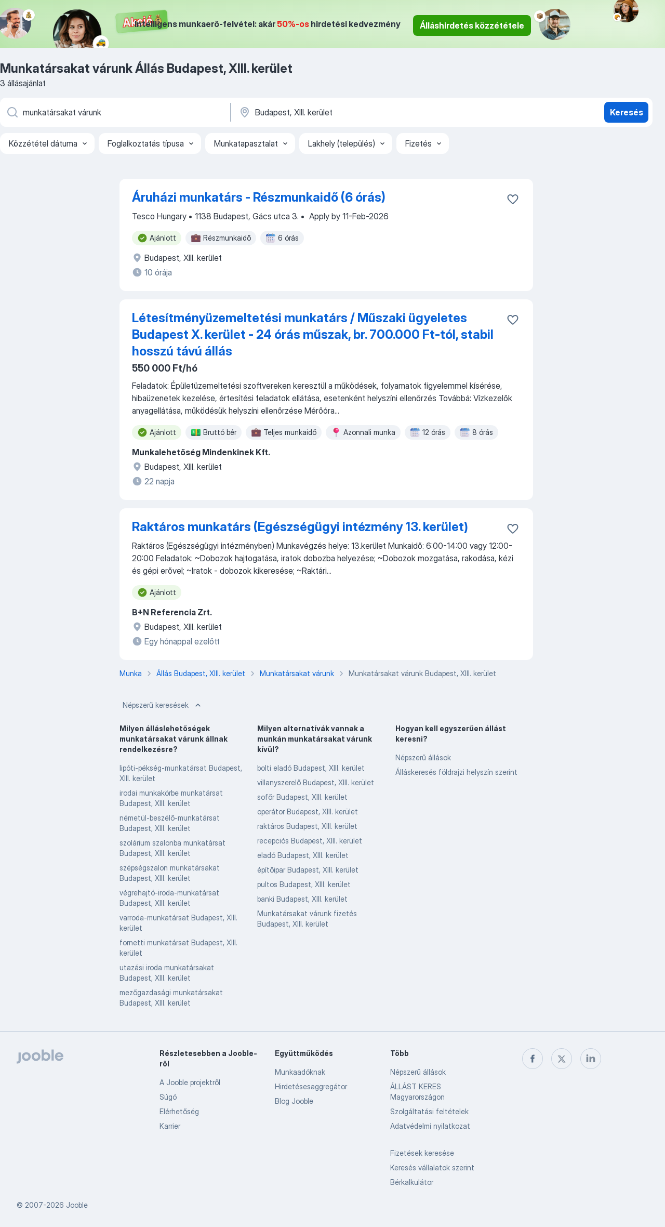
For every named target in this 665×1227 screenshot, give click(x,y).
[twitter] (561, 1058)
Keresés (626, 112)
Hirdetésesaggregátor (311, 1086)
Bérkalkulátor (411, 1182)
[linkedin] (590, 1058)
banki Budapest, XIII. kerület (302, 898)
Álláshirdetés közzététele (472, 25)
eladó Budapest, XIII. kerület (303, 855)
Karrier (169, 1126)
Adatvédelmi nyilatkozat (430, 1126)
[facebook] (532, 1058)
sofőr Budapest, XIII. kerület (302, 797)
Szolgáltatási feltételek (429, 1111)
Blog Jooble (294, 1101)
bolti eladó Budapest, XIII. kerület (311, 767)
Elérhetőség (179, 1111)
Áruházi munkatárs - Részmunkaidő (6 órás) (258, 197)
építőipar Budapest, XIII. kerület (307, 869)
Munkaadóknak (300, 1071)
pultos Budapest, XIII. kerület (304, 884)
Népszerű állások (423, 757)
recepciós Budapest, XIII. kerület (309, 840)
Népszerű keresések (163, 705)
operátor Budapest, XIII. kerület (307, 811)
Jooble (77, 1204)
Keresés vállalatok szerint (432, 1167)
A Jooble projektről (189, 1082)
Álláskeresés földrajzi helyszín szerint (456, 772)
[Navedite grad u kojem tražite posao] (346, 112)
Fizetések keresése (422, 1153)
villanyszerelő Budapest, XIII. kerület (315, 782)
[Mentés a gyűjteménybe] (513, 199)
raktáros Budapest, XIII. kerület (307, 826)
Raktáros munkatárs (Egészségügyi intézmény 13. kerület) (300, 526)
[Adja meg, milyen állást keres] (114, 112)
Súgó (168, 1096)
